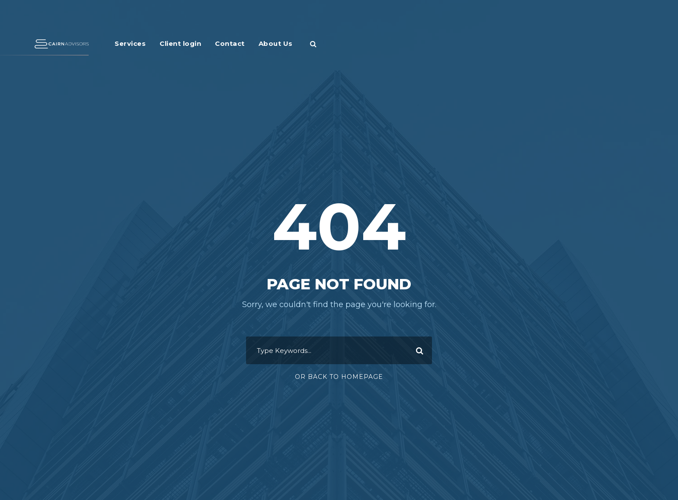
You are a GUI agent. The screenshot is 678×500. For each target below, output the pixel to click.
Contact (230, 43)
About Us (276, 43)
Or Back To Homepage (339, 377)
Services (130, 43)
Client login (180, 43)
